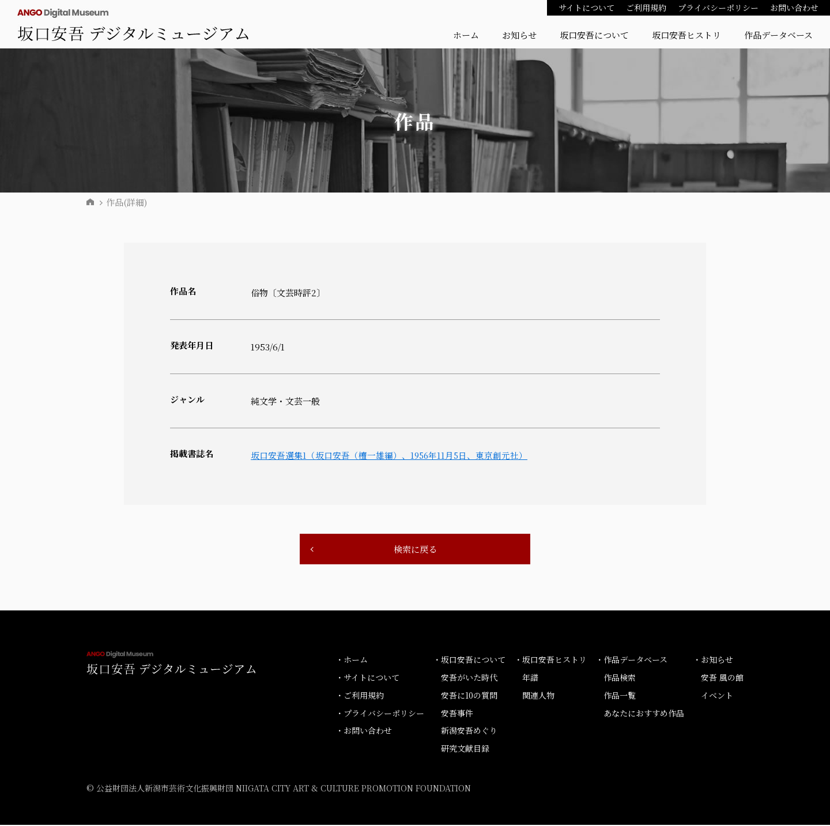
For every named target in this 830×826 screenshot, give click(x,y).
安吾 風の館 (722, 678)
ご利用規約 (646, 7)
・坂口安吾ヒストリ (550, 660)
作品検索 (619, 678)
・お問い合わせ (363, 731)
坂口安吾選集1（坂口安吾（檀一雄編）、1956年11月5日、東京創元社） (390, 455)
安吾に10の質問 (469, 696)
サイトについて (586, 7)
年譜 (530, 678)
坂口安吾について (594, 35)
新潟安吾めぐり (469, 731)
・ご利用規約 (359, 696)
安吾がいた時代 (469, 678)
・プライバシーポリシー (379, 713)
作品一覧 (619, 696)
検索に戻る (415, 549)
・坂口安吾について (469, 660)
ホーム (466, 35)
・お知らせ (713, 660)
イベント (717, 696)
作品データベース (778, 35)
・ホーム (351, 660)
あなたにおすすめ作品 (643, 713)
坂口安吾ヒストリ (686, 35)
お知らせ (519, 35)
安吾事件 (457, 713)
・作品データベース (631, 660)
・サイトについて (367, 678)
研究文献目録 (465, 749)
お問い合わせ (794, 7)
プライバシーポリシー (718, 7)
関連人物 (538, 696)
